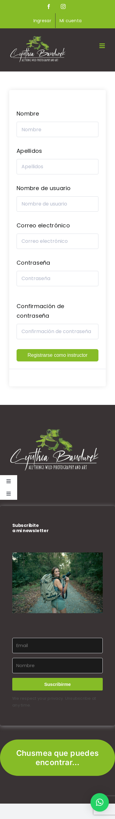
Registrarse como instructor (58, 355)
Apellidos (29, 151)
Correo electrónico (43, 225)
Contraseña (33, 263)
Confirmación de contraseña (40, 311)
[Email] (57, 645)
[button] (57, 582)
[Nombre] (57, 665)
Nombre (28, 113)
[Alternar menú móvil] (102, 46)
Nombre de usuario (44, 188)
